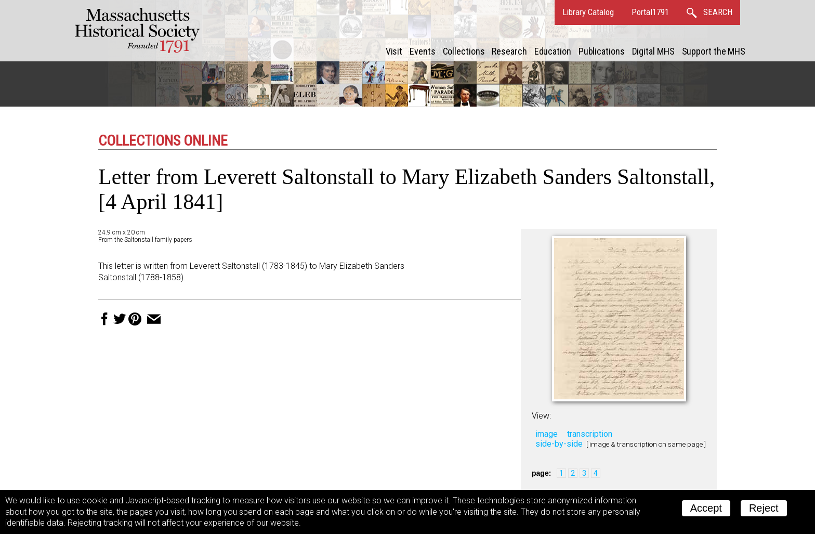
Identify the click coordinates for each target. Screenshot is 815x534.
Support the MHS (714, 51)
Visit (394, 51)
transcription (589, 434)
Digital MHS (653, 51)
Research (509, 51)
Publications (602, 51)
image (546, 434)
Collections (464, 51)
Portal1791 (650, 12)
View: (541, 416)
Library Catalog (588, 12)
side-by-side (559, 444)
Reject (764, 508)
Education (552, 51)
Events (422, 51)
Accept (706, 508)
